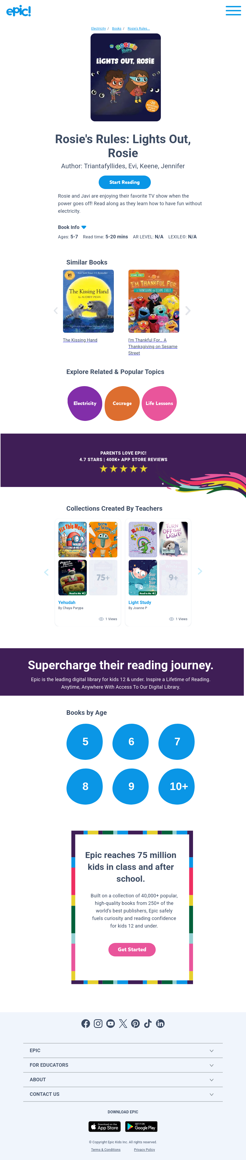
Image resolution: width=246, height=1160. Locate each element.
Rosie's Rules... (139, 28)
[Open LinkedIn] (160, 1023)
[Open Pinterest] (135, 1023)
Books (116, 28)
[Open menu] (233, 12)
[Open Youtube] (110, 1023)
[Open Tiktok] (148, 1023)
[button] (88, 572)
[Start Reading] (125, 182)
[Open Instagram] (98, 1023)
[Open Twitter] (123, 1023)
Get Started (132, 949)
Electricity (98, 28)
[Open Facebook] (85, 1023)
